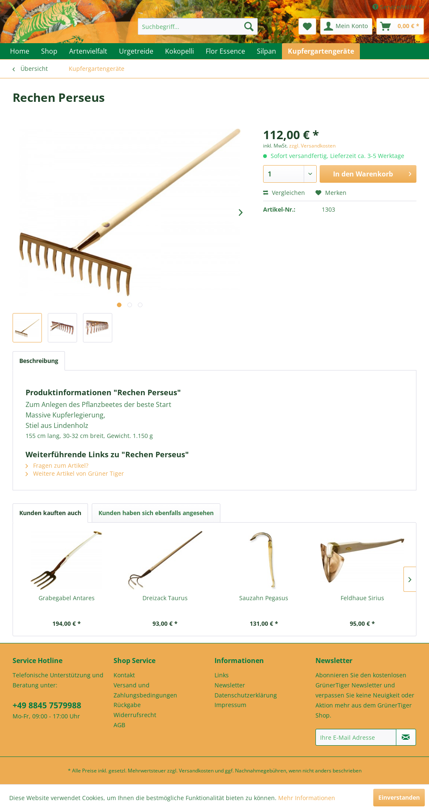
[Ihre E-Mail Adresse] (355, 737)
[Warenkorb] (400, 26)
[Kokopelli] (179, 51)
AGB (119, 725)
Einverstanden (399, 797)
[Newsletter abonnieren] (406, 737)
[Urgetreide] (136, 51)
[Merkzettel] (307, 26)
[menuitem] (198, 26)
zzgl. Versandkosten (312, 145)
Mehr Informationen (306, 798)
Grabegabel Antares (67, 598)
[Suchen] (249, 26)
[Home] (19, 51)
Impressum (230, 705)
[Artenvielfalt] (88, 51)
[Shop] (49, 51)
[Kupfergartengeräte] (321, 51)
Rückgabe (127, 705)
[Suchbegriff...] (198, 26)
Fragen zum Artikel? (57, 465)
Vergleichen (284, 193)
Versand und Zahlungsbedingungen (145, 690)
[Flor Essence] (225, 51)
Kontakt (124, 675)
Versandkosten (196, 770)
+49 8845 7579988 (47, 705)
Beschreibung (38, 361)
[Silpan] (266, 51)
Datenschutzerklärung (245, 695)
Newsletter (229, 685)
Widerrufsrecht (135, 715)
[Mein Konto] (346, 26)
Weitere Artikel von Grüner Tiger (75, 473)
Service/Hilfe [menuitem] (394, 7)
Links (221, 675)
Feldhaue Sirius (362, 598)
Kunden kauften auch (50, 513)
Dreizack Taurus (165, 598)
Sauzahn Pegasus (263, 598)
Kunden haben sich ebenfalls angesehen (156, 513)
